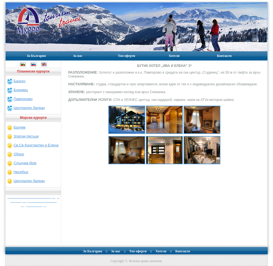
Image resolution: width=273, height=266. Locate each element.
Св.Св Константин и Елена (36, 145)
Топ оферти (126, 56)
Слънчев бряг (25, 163)
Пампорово (23, 99)
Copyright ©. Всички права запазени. (137, 261)
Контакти (224, 56)
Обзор (19, 154)
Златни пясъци (26, 136)
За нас (77, 56)
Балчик (20, 127)
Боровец (21, 90)
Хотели (174, 56)
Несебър (21, 172)
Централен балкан (29, 108)
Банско (20, 81)
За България (36, 56)
